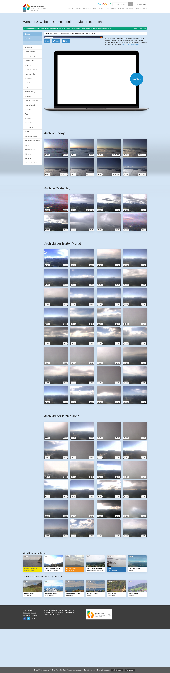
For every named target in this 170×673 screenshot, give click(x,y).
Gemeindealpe (30, 61)
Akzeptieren (130, 670)
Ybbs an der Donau (31, 163)
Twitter (28, 661)
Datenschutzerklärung (30, 658)
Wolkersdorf (29, 158)
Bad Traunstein (30, 52)
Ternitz (27, 132)
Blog (33, 661)
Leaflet (112, 70)
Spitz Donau (29, 127)
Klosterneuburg (30, 92)
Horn (26, 87)
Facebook (24, 661)
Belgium (121, 8)
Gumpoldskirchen (31, 69)
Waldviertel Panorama (32, 141)
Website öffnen (92, 121)
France (113, 8)
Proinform (30, 652)
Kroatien (100, 8)
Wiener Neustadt (30, 149)
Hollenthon (28, 83)
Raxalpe (27, 109)
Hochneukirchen (30, 74)
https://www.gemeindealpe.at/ (130, 79)
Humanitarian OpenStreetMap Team (138, 70)
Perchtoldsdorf (30, 105)
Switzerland (87, 8)
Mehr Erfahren (117, 670)
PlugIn (47, 83)
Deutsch (139, 4)
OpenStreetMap (119, 70)
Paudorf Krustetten (31, 101)
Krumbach (28, 96)
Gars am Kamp (30, 56)
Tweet (57, 83)
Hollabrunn (28, 78)
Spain (107, 8)
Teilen (67, 83)
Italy (94, 8)
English (145, 4)
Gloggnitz (28, 65)
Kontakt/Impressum (29, 655)
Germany (78, 8)
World (145, 8)
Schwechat (28, 123)
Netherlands (130, 8)
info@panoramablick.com (52, 657)
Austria (70, 8)
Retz (26, 114)
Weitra (27, 145)
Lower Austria (29, 43)
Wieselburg (29, 154)
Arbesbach (28, 47)
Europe (138, 8)
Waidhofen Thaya (31, 136)
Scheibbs (28, 118)
